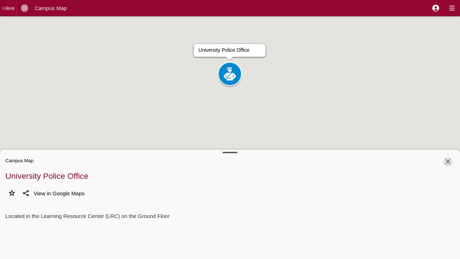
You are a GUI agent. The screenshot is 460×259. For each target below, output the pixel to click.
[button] (436, 8)
